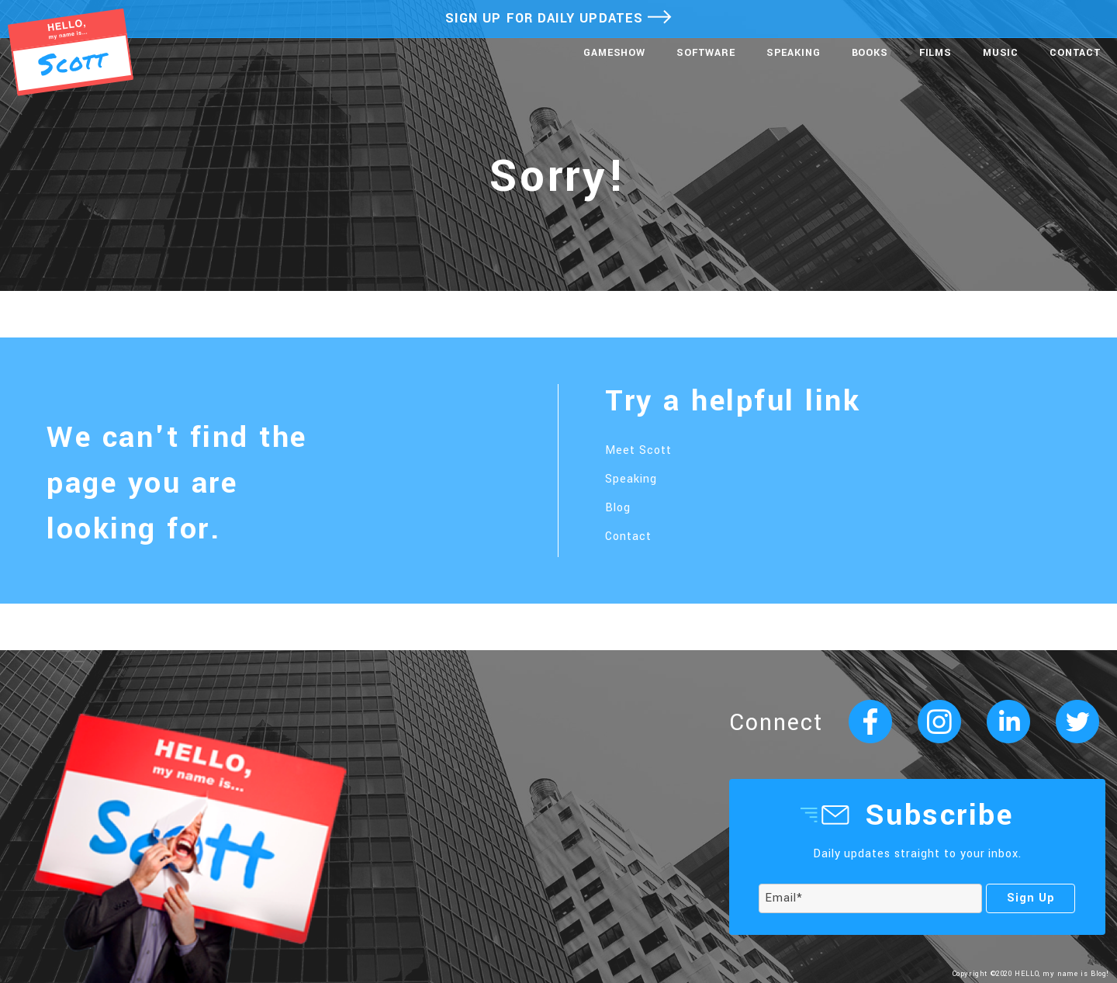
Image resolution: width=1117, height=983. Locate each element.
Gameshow (614, 53)
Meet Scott (638, 450)
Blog (618, 508)
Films (935, 53)
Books (870, 53)
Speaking (793, 53)
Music (1000, 53)
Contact (1075, 53)
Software (705, 53)
